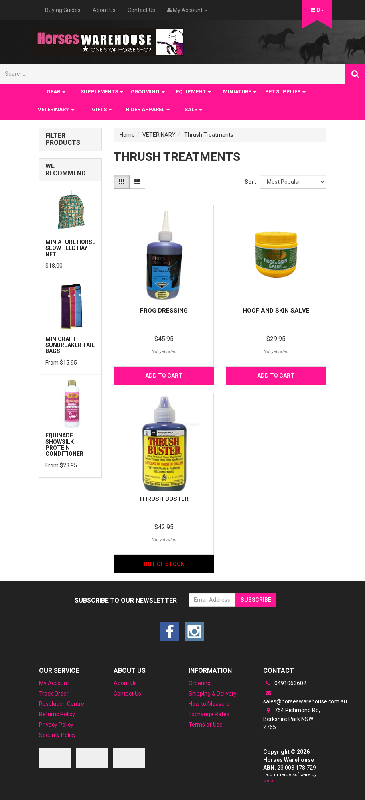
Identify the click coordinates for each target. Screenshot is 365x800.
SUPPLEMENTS (102, 92)
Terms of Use (206, 724)
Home (127, 135)
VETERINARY (56, 109)
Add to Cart (163, 375)
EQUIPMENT (193, 92)
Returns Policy (57, 714)
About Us (104, 10)
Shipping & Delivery (213, 693)
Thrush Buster (164, 498)
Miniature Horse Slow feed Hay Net (70, 248)
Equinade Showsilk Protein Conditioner (64, 444)
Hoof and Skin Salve (276, 310)
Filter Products (62, 139)
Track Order (54, 693)
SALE (193, 109)
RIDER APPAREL (148, 109)
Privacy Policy (56, 724)
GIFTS (102, 109)
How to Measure (209, 704)
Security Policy (57, 735)
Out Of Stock (164, 564)
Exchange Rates (209, 714)
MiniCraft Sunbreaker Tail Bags (70, 345)
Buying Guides (63, 10)
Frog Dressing (164, 310)
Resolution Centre (61, 704)
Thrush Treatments (208, 135)
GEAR (56, 92)
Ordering (200, 683)
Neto (268, 780)
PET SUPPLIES (285, 92)
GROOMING (148, 92)
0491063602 (284, 683)
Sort (249, 182)
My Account (54, 683)
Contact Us (141, 10)
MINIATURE (239, 92)
